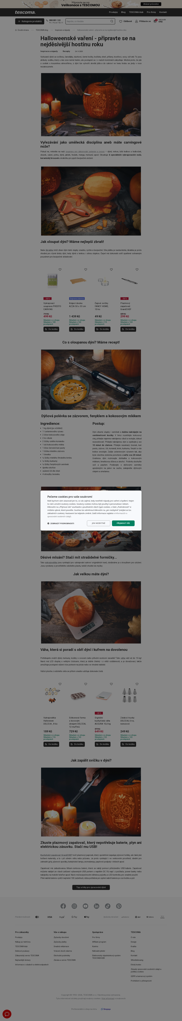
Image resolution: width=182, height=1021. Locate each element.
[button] (60, 523)
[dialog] (91, 510)
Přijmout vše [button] (123, 523)
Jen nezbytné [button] (98, 523)
